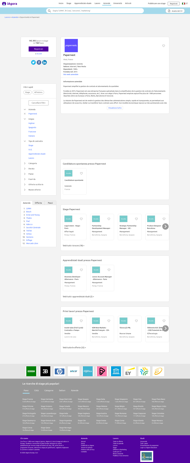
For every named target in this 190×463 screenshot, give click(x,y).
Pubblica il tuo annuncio (120, 455)
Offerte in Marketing (120, 449)
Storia (83, 443)
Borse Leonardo (118, 453)
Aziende (106, 3)
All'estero (38, 92)
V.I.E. (30, 150)
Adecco (29, 224)
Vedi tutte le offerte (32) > (74, 347)
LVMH (28, 208)
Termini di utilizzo (86, 447)
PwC (28, 221)
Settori (62, 390)
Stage (68, 3)
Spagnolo (32, 127)
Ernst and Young (33, 215)
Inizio (61, 3)
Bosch (28, 212)
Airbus (29, 234)
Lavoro (97, 3)
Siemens (29, 237)
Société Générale (33, 227)
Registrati (38, 49)
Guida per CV (117, 451)
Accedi (39, 54)
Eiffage (29, 240)
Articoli (128, 3)
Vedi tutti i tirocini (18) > (73, 245)
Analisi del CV (175, 10)
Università (117, 3)
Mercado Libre (32, 243)
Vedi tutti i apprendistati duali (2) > (78, 296)
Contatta (84, 451)
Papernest (32, 114)
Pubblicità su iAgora (87, 445)
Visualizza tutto (115, 108)
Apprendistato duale (82, 3)
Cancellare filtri (38, 103)
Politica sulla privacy (87, 449)
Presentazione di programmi (149, 445)
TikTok (29, 231)
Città (36, 390)
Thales (29, 218)
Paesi (26, 390)
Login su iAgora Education (148, 447)
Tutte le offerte (118, 441)
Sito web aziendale (70, 74)
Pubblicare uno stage (157, 3)
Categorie (48, 390)
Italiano (31, 136)
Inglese (31, 123)
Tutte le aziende (118, 443)
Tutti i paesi (144, 443)
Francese (32, 132)
